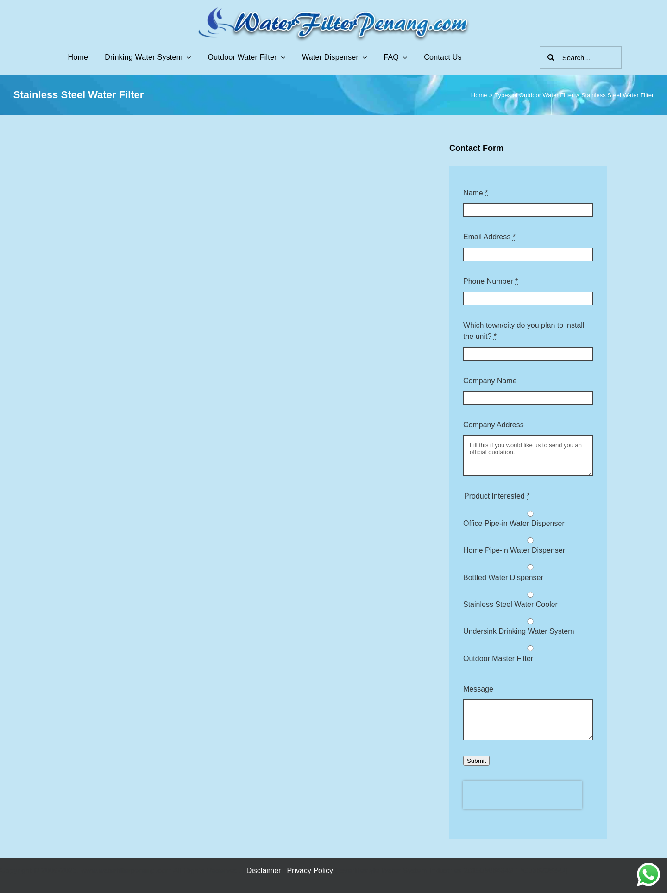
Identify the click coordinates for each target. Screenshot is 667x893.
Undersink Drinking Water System (518, 631)
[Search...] (581, 57)
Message (478, 689)
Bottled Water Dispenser (503, 577)
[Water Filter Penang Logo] (333, 9)
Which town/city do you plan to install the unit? (523, 330)
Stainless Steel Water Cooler (510, 604)
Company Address (493, 425)
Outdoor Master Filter (498, 658)
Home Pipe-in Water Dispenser (514, 550)
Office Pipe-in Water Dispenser (514, 523)
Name (475, 193)
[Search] (551, 57)
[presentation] (522, 795)
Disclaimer (263, 870)
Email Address (489, 237)
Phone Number (490, 281)
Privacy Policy (310, 870)
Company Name (490, 381)
